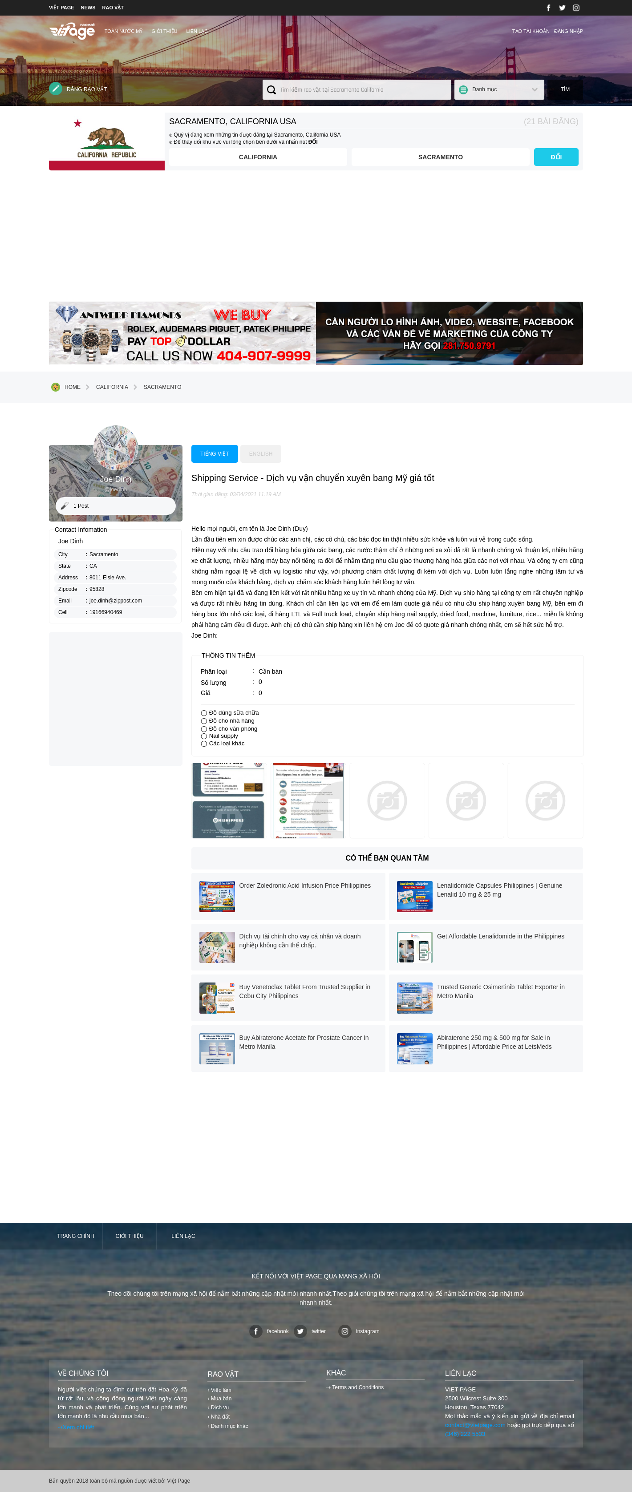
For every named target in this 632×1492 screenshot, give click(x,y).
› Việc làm (219, 1390)
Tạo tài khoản (531, 31)
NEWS (88, 7)
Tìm (565, 89)
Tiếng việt (214, 454)
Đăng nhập (568, 31)
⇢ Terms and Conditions (355, 1387)
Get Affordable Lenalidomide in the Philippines (500, 936)
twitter (310, 1331)
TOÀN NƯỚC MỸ (124, 31)
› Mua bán (219, 1398)
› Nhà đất (218, 1417)
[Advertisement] (316, 239)
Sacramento (440, 157)
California (258, 157)
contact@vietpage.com (475, 1425)
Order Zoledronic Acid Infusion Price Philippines (305, 885)
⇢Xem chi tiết (76, 1427)
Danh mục (484, 89)
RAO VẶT (113, 7)
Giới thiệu (164, 31)
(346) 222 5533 (465, 1434)
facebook (269, 1331)
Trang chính (75, 1236)
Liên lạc (197, 31)
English (261, 454)
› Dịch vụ (218, 1407)
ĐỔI (556, 157)
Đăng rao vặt (78, 88)
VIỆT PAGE (61, 7)
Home (66, 387)
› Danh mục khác (227, 1426)
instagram (359, 1331)
